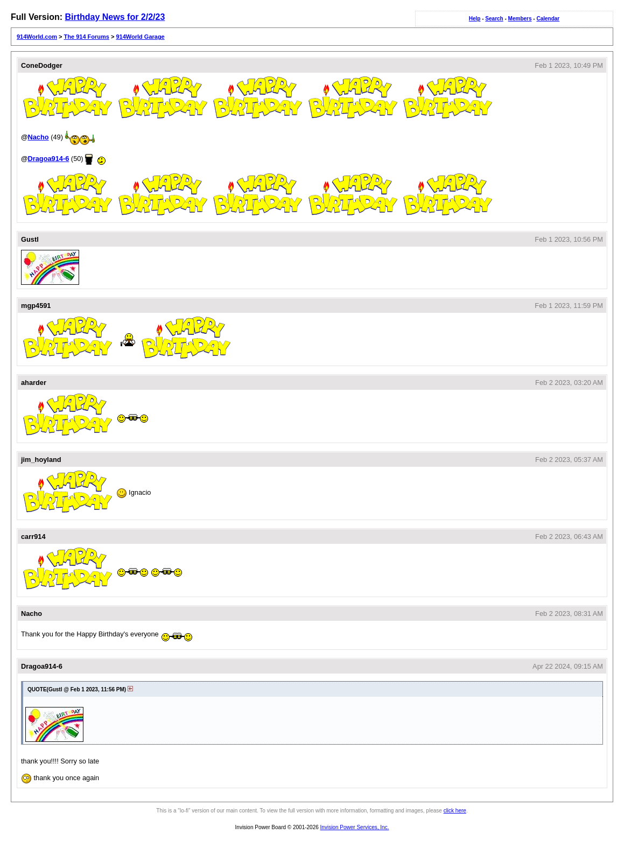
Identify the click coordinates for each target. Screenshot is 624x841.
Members (520, 19)
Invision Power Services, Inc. (354, 827)
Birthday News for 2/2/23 (115, 17)
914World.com (37, 36)
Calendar (547, 19)
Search (494, 19)
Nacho (37, 137)
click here (455, 811)
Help (475, 19)
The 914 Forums (86, 36)
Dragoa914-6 (48, 159)
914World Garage (140, 36)
